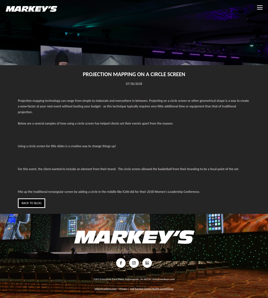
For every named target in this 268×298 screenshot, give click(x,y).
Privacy (123, 288)
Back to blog (32, 203)
